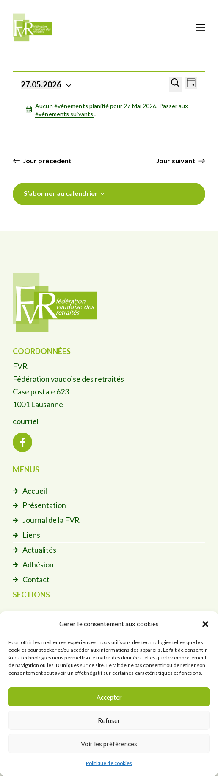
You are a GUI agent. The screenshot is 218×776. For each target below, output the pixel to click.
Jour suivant (175, 160)
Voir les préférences (109, 744)
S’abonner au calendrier (61, 193)
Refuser (109, 720)
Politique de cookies (109, 763)
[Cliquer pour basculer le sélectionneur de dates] (41, 84)
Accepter (109, 697)
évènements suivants (64, 113)
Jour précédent (47, 160)
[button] (205, 624)
